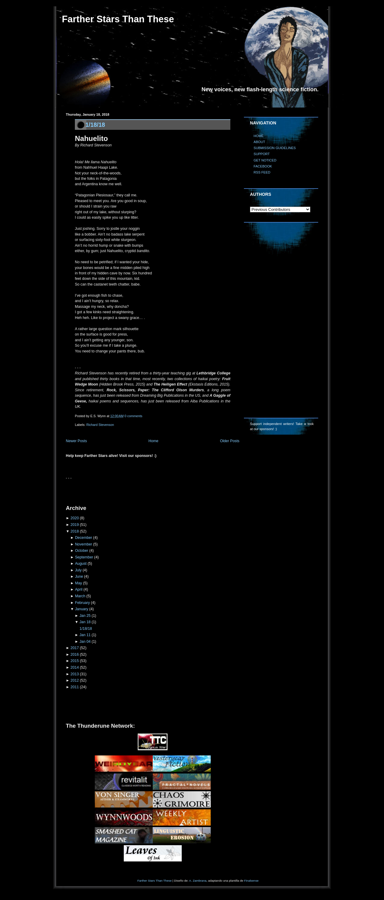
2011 (75, 687)
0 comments (133, 416)
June (79, 576)
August (80, 563)
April (78, 589)
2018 (75, 531)
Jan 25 (85, 616)
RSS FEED (262, 172)
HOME (259, 136)
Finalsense (251, 880)
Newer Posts (76, 441)
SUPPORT (262, 154)
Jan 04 (85, 641)
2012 (75, 680)
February (82, 603)
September (84, 557)
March (80, 596)
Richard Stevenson (100, 425)
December (83, 538)
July (78, 570)
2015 (75, 661)
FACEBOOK (263, 166)
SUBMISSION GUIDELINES (275, 148)
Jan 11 (85, 635)
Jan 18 (85, 622)
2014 (75, 667)
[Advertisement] (136, 490)
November (83, 544)
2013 (75, 674)
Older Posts (229, 441)
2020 (75, 518)
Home (153, 441)
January (81, 609)
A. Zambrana (197, 880)
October (81, 550)
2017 (75, 648)
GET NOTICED (265, 160)
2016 (75, 654)
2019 (75, 525)
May (78, 583)
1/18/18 (95, 124)
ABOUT (259, 142)
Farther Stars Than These (118, 19)
